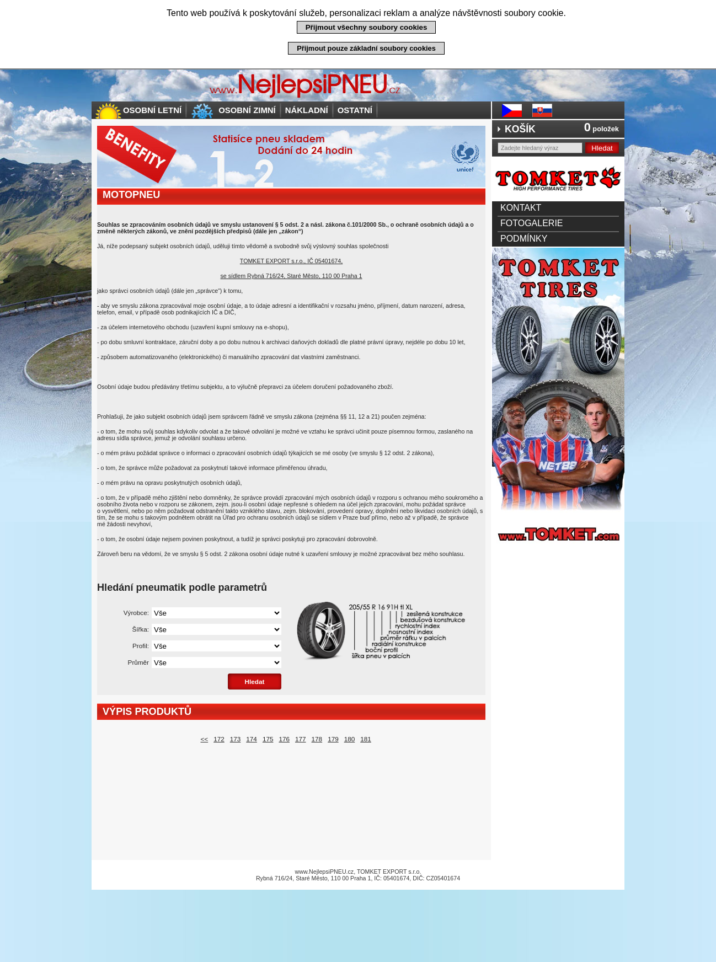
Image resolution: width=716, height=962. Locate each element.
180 (349, 738)
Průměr (138, 662)
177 (300, 738)
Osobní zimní (247, 110)
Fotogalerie (531, 223)
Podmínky (523, 238)
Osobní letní (152, 110)
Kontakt (520, 207)
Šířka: (140, 629)
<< (205, 738)
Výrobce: (136, 612)
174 (251, 738)
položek (601, 128)
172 (219, 738)
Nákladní (306, 110)
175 (268, 738)
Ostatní (355, 110)
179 (333, 738)
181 (365, 738)
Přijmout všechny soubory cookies (367, 27)
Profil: (140, 645)
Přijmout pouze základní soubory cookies (366, 48)
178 (317, 738)
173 (235, 738)
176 (284, 738)
